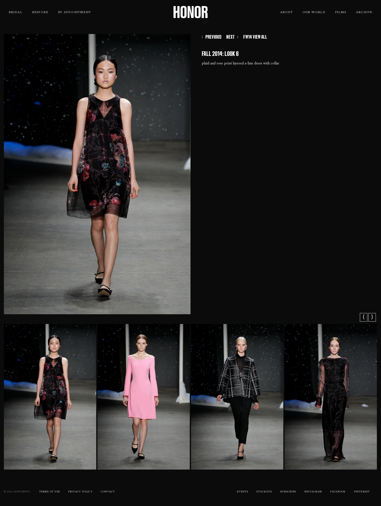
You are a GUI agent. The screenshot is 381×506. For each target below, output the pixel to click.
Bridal (15, 12)
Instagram (313, 492)
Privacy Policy (80, 492)
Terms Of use (49, 492)
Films (340, 12)
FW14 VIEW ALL (255, 37)
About (286, 12)
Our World (314, 12)
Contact (108, 492)
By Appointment (74, 12)
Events (242, 492)
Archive (364, 12)
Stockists (264, 492)
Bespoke (40, 12)
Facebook (338, 492)
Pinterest (362, 492)
